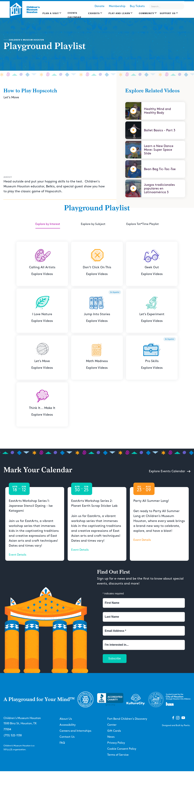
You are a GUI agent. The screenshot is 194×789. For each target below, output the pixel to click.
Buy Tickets (137, 6)
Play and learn (119, 13)
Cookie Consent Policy (121, 749)
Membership (117, 6)
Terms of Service (118, 755)
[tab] (47, 224)
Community (146, 13)
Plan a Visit (50, 13)
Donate (99, 6)
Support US (167, 13)
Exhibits (94, 13)
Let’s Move (11, 97)
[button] (51, 15)
